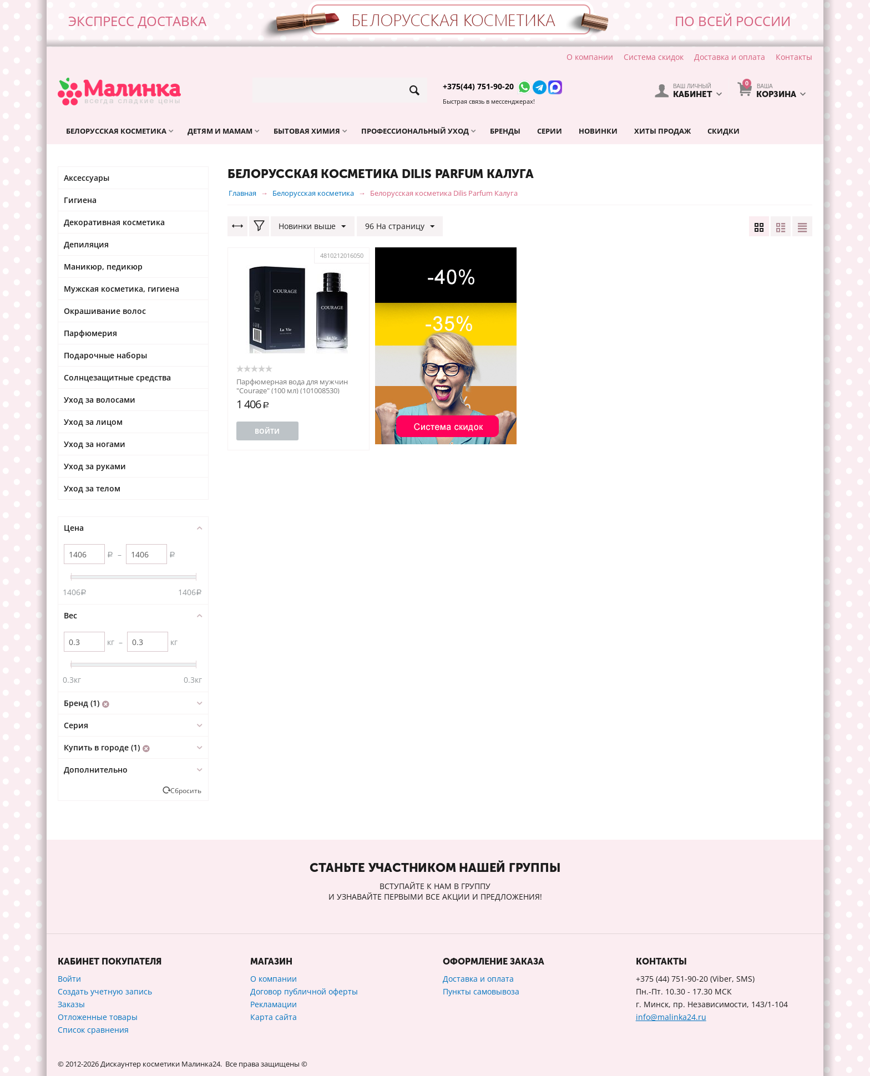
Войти (267, 431)
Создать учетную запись (105, 991)
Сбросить (185, 790)
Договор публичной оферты (304, 991)
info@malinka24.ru (671, 1017)
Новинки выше (312, 226)
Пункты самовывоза (481, 991)
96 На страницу (399, 226)
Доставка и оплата (729, 57)
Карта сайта (273, 1017)
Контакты (794, 57)
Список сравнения (93, 1029)
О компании (589, 57)
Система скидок (654, 57)
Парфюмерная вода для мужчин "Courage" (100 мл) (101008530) (292, 386)
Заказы (71, 1004)
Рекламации (273, 1004)
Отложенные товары (98, 1017)
